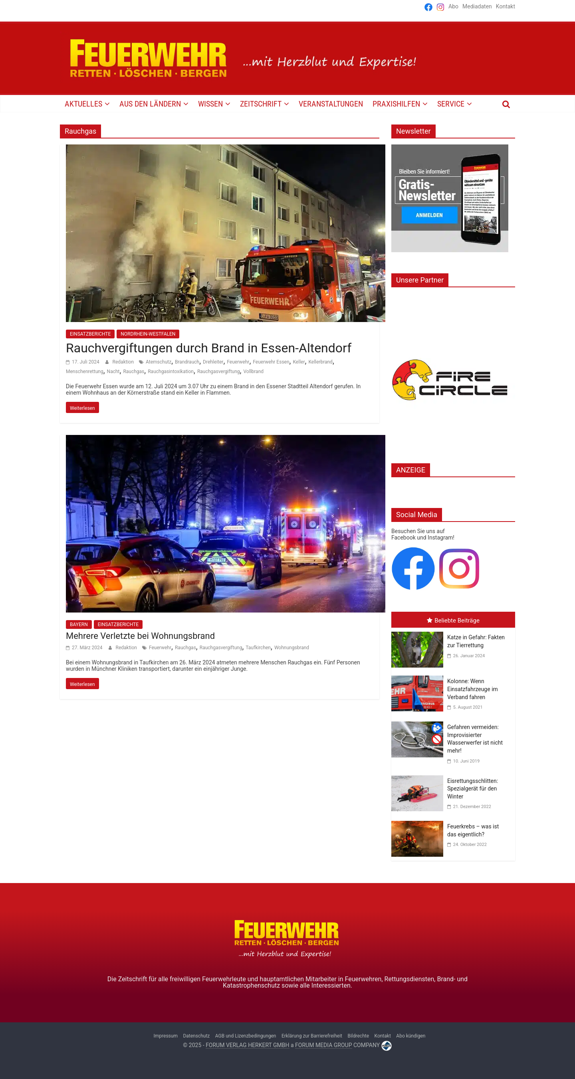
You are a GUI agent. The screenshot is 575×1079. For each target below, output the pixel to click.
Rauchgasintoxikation (171, 371)
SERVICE (450, 104)
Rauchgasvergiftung (218, 371)
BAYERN (79, 624)
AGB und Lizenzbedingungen (245, 1036)
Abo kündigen (410, 1036)
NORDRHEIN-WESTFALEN (148, 334)
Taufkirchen (258, 647)
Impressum (166, 1036)
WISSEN (210, 104)
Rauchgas (133, 371)
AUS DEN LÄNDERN (150, 104)
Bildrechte (358, 1036)
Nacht (113, 371)
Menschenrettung (84, 371)
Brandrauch (187, 362)
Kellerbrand (320, 362)
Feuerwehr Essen (271, 362)
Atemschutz (158, 362)
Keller (299, 362)
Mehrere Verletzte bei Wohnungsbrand (140, 636)
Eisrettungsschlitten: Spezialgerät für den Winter (472, 789)
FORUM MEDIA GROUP (323, 1045)
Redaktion (124, 362)
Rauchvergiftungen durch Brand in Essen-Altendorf (208, 348)
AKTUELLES (83, 104)
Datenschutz (196, 1036)
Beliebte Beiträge (453, 620)
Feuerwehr (238, 362)
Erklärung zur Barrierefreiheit (312, 1036)
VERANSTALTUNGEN (331, 104)
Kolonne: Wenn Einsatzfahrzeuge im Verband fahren (472, 689)
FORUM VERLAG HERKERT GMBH (247, 1045)
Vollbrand (253, 371)
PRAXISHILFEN (396, 104)
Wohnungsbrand (291, 647)
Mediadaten (477, 6)
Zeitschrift (261, 104)
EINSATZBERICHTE (90, 334)
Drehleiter (213, 362)
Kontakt (505, 6)
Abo (453, 6)
